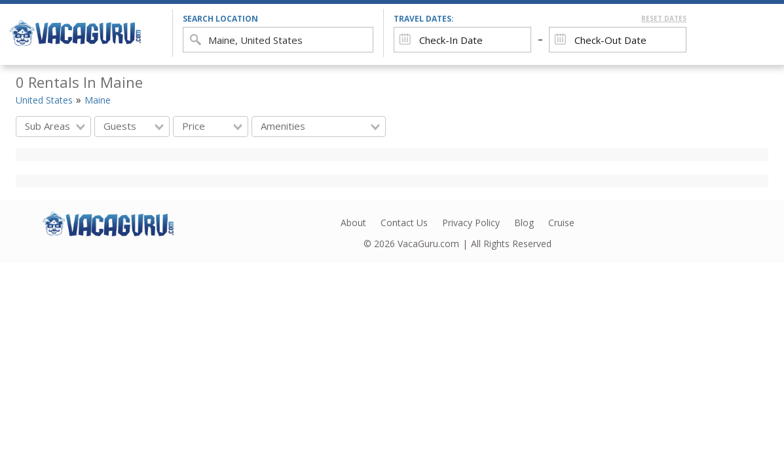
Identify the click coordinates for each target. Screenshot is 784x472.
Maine (97, 100)
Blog (524, 222)
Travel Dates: (540, 19)
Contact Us (404, 222)
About (353, 222)
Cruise (561, 222)
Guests (133, 125)
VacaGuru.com (428, 243)
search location (220, 19)
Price (212, 125)
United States (44, 100)
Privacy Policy (471, 222)
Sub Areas (54, 125)
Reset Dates (663, 18)
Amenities (320, 125)
